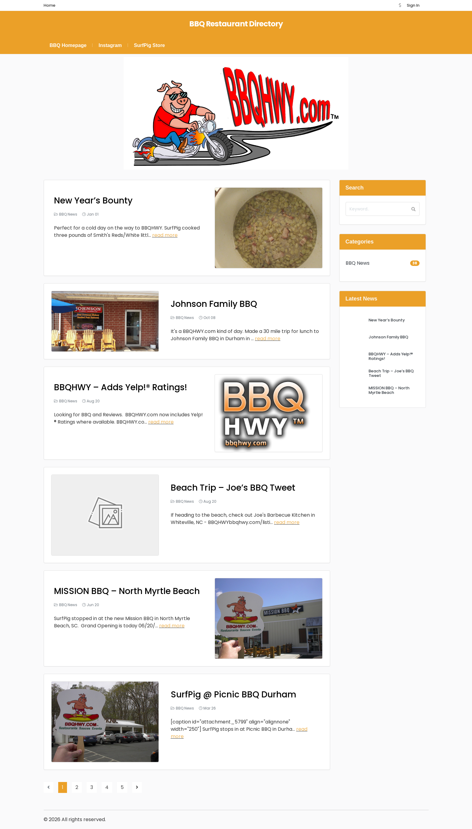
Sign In (413, 5)
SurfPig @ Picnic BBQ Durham (233, 694)
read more (165, 235)
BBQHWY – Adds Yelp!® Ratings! (120, 387)
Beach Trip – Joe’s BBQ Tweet (233, 488)
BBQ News (68, 214)
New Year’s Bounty (93, 200)
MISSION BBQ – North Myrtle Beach (127, 591)
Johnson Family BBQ (214, 304)
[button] (400, 5)
